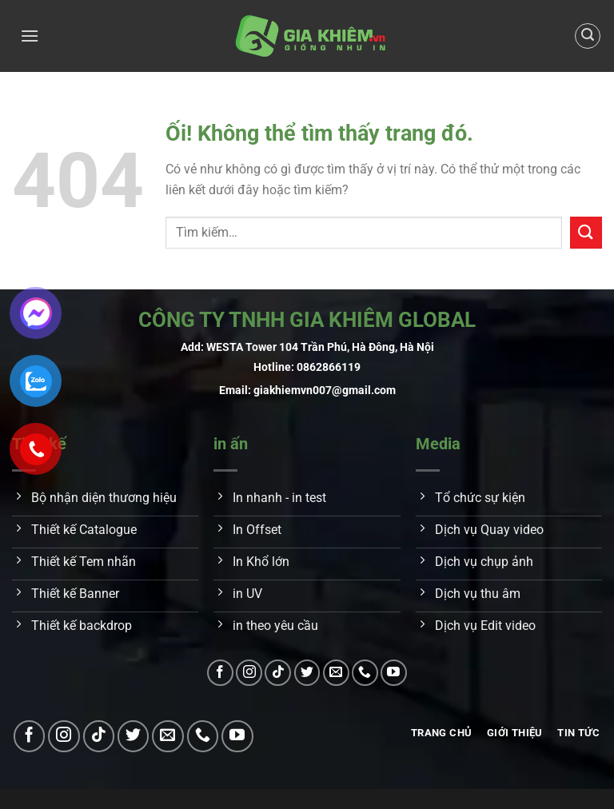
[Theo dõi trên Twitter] (307, 673)
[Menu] (29, 35)
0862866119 (329, 367)
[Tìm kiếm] (587, 36)
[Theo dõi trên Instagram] (249, 673)
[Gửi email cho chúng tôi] (336, 673)
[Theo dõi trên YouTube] (394, 673)
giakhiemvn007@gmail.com (324, 390)
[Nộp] (586, 232)
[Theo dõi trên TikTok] (278, 673)
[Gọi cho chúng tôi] (365, 673)
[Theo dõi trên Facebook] (220, 673)
